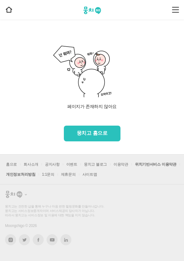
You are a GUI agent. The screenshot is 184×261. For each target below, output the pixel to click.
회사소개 (31, 164)
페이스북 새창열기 (38, 240)
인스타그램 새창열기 (10, 239)
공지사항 (52, 164)
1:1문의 (48, 174)
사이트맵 (89, 174)
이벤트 (71, 164)
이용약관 (121, 164)
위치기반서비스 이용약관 (155, 164)
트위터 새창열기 (24, 239)
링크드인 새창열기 (66, 240)
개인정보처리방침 (21, 174)
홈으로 (11, 164)
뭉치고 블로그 (95, 164)
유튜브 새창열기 (52, 240)
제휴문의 (68, 174)
